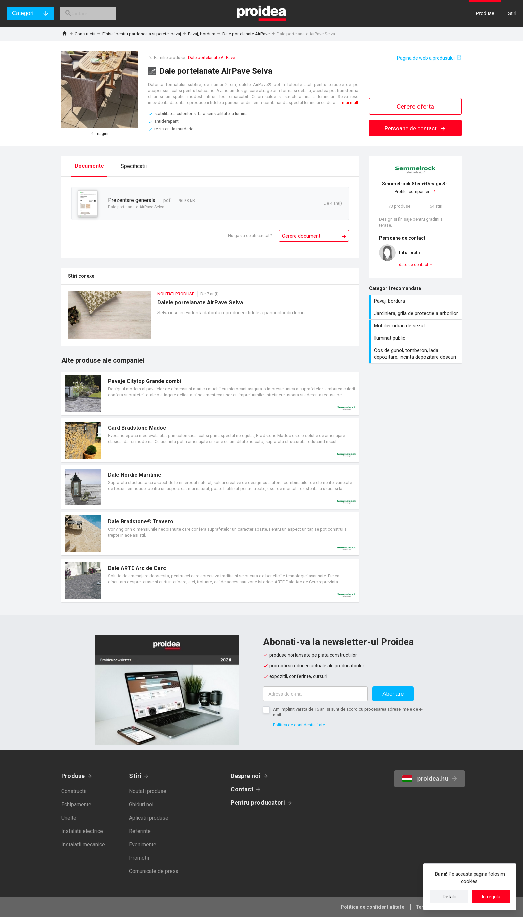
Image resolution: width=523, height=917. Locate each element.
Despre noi (245, 775)
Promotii (139, 858)
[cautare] (96, 13)
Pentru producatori (258, 802)
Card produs (210, 393)
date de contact (413, 264)
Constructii (85, 33)
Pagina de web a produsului (426, 58)
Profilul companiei (415, 187)
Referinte (140, 831)
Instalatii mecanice (83, 844)
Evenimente (142, 844)
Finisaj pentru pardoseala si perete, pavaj (141, 33)
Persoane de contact (415, 128)
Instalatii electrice (82, 831)
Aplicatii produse (148, 818)
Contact (242, 789)
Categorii (23, 13)
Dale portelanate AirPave (246, 33)
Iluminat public (416, 338)
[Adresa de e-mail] (315, 693)
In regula (491, 897)
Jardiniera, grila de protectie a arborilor (416, 313)
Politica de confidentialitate (299, 724)
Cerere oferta (415, 106)
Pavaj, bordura (201, 33)
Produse (73, 775)
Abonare (393, 694)
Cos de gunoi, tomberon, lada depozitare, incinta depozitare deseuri (416, 353)
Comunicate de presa (153, 871)
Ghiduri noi (141, 804)
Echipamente (76, 804)
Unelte (68, 818)
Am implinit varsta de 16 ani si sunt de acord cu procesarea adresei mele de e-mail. (348, 712)
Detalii (449, 897)
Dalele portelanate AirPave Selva (210, 318)
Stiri (135, 775)
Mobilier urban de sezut (416, 326)
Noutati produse (147, 791)
